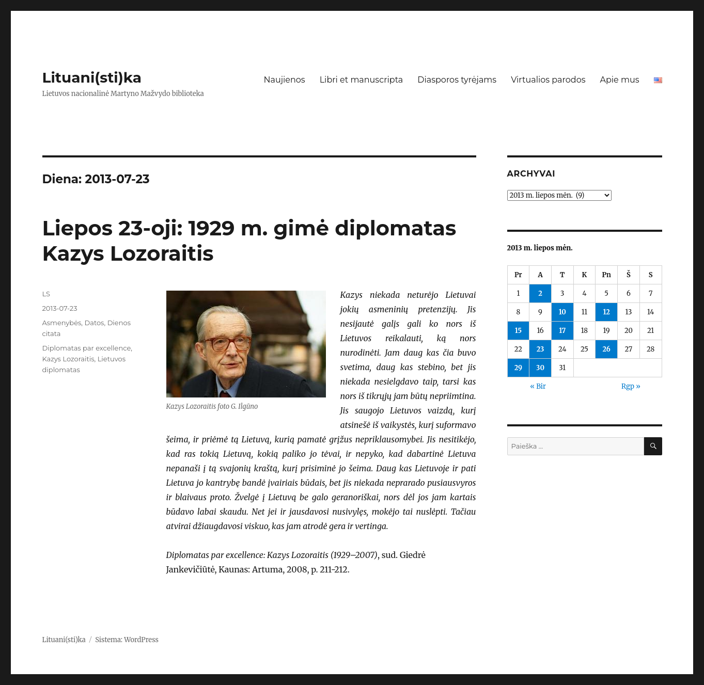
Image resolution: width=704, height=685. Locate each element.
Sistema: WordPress (127, 639)
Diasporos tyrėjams (456, 80)
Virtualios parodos (548, 80)
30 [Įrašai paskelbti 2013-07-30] (540, 367)
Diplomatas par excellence (86, 348)
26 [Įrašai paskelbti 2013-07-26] (606, 349)
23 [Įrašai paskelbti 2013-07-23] (540, 349)
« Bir (538, 386)
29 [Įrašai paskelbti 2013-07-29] (518, 367)
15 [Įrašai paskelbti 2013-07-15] (518, 330)
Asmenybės (62, 322)
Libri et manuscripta (361, 80)
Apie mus (619, 80)
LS (46, 294)
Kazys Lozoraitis (68, 359)
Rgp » (630, 386)
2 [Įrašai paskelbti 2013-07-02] (540, 293)
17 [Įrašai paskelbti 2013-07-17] (562, 330)
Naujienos (284, 80)
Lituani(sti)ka (92, 77)
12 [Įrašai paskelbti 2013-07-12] (606, 312)
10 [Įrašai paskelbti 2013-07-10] (562, 312)
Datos (94, 322)
